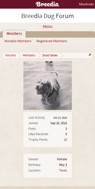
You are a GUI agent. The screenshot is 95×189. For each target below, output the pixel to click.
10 (65, 140)
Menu (47, 26)
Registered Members (51, 41)
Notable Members (18, 41)
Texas (63, 170)
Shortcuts (86, 4)
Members (14, 33)
